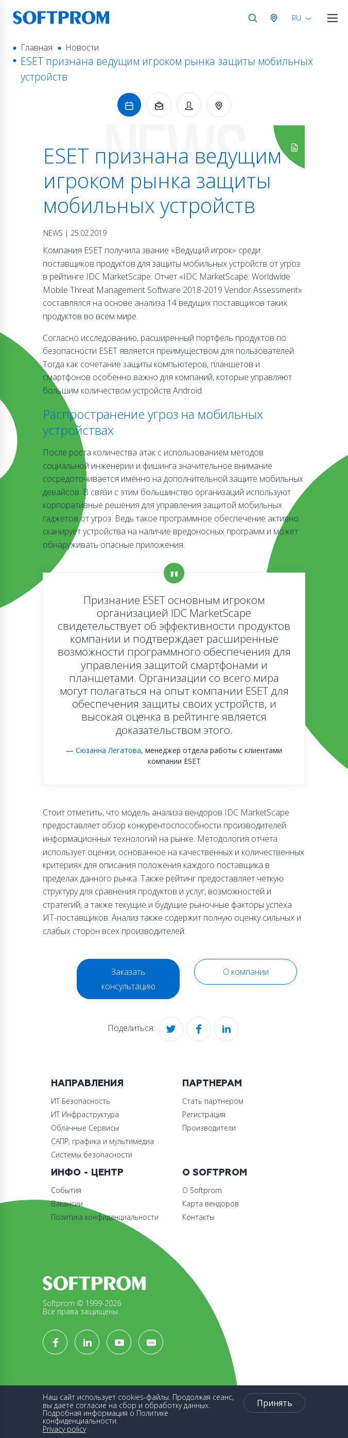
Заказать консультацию (128, 979)
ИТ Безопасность (80, 1101)
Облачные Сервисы (85, 1128)
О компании (246, 971)
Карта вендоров (210, 1203)
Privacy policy (64, 1429)
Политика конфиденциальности (105, 1217)
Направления (87, 1083)
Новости (82, 47)
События (66, 1190)
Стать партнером (212, 1101)
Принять (274, 1403)
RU (296, 18)
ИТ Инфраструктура (85, 1114)
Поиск (252, 18)
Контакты (198, 1217)
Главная (37, 47)
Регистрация (203, 1114)
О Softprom (214, 1173)
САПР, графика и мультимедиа (102, 1141)
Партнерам (212, 1083)
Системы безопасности (91, 1154)
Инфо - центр (87, 1173)
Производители (209, 1128)
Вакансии (67, 1203)
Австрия (276, 18)
